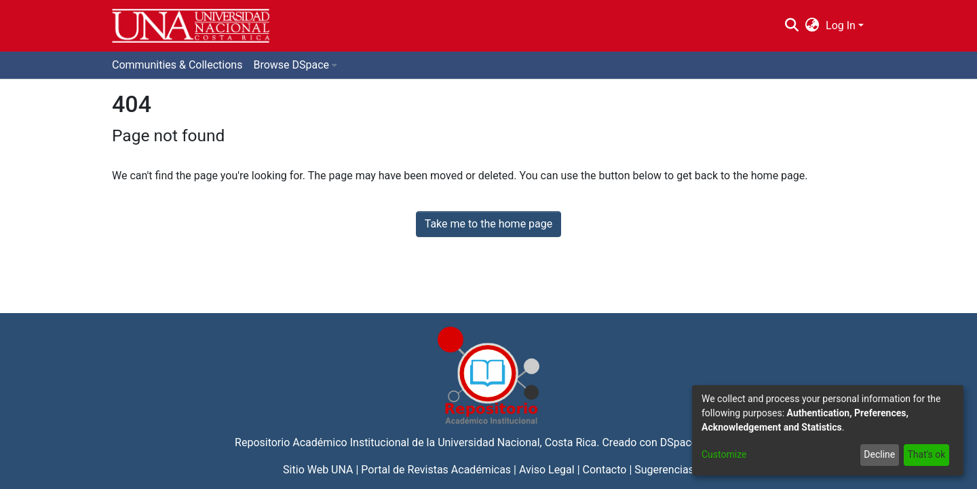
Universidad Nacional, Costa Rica (517, 442)
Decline (879, 454)
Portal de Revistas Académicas (436, 469)
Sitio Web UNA (318, 469)
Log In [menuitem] (841, 25)
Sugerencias (664, 469)
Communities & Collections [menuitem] (177, 64)
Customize (724, 454)
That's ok (926, 454)
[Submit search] (791, 26)
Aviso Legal (547, 469)
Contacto (605, 469)
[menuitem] (812, 26)
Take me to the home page (489, 223)
